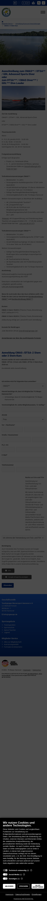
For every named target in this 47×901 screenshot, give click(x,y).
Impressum (10, 894)
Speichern (23, 886)
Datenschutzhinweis (22, 894)
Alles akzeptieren (37, 886)
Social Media (14, 874)
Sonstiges (13, 879)
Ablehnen (9, 886)
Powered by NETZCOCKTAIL (23, 899)
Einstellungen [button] (36, 894)
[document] (23, 844)
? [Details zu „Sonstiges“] (21, 879)
